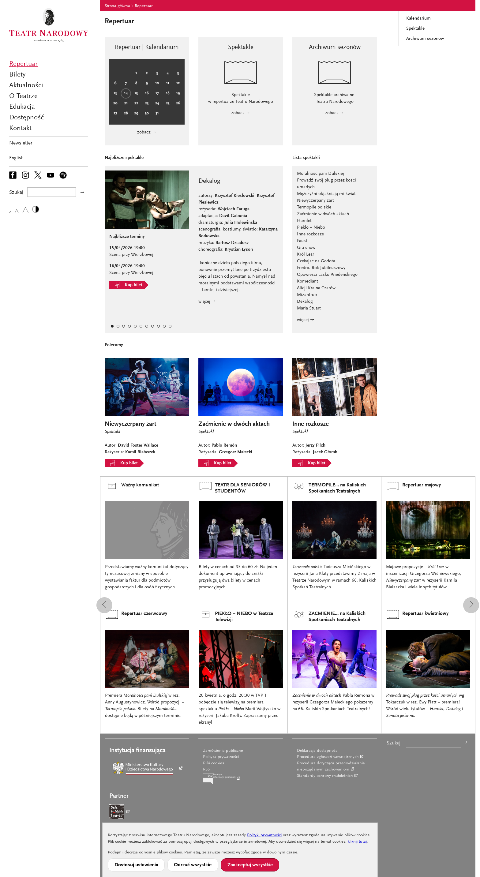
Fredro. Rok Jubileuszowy (321, 268)
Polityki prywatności (264, 835)
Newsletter (20, 143)
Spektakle (415, 28)
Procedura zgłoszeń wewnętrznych (328, 757)
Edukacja (22, 107)
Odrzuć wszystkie (193, 865)
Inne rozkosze (310, 234)
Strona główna (117, 6)
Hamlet (304, 221)
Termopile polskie (314, 207)
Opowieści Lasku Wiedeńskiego (327, 274)
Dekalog (305, 301)
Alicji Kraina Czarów (316, 288)
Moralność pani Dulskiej (320, 173)
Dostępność (26, 117)
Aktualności (26, 85)
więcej (207, 301)
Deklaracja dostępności (317, 751)
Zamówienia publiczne (223, 751)
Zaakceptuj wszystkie (250, 865)
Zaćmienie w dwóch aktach (323, 214)
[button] (104, 605)
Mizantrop (307, 295)
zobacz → (146, 132)
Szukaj (393, 743)
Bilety (17, 74)
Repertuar (23, 64)
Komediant (307, 281)
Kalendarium (418, 18)
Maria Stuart (309, 308)
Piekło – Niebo (311, 227)
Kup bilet (127, 285)
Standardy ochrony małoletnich (325, 776)
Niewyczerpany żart (315, 200)
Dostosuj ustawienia (136, 865)
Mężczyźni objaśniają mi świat (326, 194)
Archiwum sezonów (425, 38)
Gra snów (306, 247)
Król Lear (305, 254)
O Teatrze (23, 96)
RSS (206, 769)
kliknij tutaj (357, 842)
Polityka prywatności (221, 757)
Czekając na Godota (316, 261)
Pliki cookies (213, 763)
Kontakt (20, 128)
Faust (302, 241)
